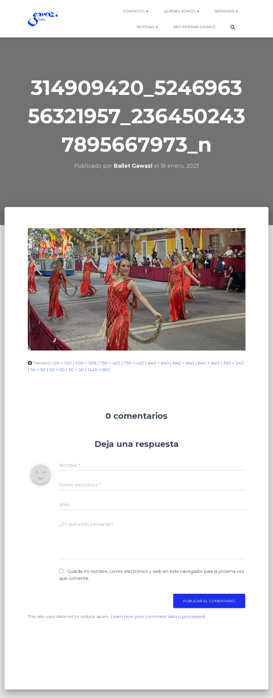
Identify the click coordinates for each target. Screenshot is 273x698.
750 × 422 (110, 363)
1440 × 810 (99, 369)
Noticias (147, 26)
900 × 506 (85, 363)
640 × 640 (158, 363)
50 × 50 (38, 369)
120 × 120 (62, 363)
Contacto (135, 11)
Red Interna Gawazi (194, 26)
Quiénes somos (181, 11)
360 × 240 (233, 363)
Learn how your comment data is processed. (158, 616)
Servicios (226, 11)
